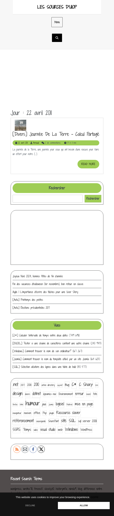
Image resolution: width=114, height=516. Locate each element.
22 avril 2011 (23, 142)
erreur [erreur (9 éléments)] (79, 393)
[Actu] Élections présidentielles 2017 (31, 308)
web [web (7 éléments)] (60, 429)
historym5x (61, 489)
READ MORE (90, 165)
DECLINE (30, 505)
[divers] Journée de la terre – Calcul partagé (56, 134)
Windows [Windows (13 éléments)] (71, 429)
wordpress (16, 489)
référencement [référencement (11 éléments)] (23, 420)
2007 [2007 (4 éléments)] (23, 385)
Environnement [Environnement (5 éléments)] (66, 394)
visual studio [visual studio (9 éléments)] (47, 429)
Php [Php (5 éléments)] (45, 413)
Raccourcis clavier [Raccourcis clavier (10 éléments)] (68, 412)
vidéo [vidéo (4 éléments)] (36, 430)
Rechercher (57, 188)
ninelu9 (72, 489)
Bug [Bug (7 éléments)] (67, 385)
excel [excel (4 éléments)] (88, 394)
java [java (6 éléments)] (44, 404)
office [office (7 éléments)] (37, 413)
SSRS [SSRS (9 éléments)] (16, 429)
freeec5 (38, 489)
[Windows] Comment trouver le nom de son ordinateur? (42, 351)
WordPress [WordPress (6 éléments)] (86, 430)
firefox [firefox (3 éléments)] (15, 404)
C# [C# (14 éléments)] (74, 384)
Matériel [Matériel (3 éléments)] (69, 404)
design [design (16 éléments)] (17, 393)
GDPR (94, 497)
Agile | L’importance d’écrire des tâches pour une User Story (45, 292)
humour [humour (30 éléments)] (33, 403)
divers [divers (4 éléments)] (27, 394)
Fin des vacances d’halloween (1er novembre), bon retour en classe (48, 284)
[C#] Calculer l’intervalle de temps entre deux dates (40, 335)
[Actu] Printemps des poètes (28, 300)
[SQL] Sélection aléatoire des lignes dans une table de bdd (44, 367)
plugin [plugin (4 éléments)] (51, 413)
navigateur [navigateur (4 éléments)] (17, 413)
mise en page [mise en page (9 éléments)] (84, 404)
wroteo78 (28, 489)
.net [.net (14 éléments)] (15, 384)
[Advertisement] (57, 82)
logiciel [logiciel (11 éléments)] (60, 404)
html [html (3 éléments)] (21, 404)
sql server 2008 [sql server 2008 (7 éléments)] (87, 421)
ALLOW (84, 505)
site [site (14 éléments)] (63, 420)
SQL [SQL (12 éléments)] (72, 420)
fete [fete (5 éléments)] (95, 394)
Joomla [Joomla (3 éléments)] (51, 404)
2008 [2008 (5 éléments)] (29, 385)
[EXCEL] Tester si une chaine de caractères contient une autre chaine (51, 343)
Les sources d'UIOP (57, 7)
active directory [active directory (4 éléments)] (48, 385)
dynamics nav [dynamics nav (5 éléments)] (49, 394)
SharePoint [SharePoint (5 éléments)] (53, 421)
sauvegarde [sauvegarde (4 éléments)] (41, 421)
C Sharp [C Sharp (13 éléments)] (86, 384)
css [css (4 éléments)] (96, 385)
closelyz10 (49, 489)
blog (80, 489)
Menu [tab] (57, 22)
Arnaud (36, 142)
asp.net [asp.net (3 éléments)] (59, 385)
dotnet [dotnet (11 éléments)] (36, 393)
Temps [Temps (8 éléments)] (27, 429)
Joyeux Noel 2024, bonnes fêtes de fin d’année (38, 276)
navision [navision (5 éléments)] (27, 413)
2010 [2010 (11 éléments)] (36, 384)
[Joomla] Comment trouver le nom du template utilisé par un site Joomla (51, 359)
